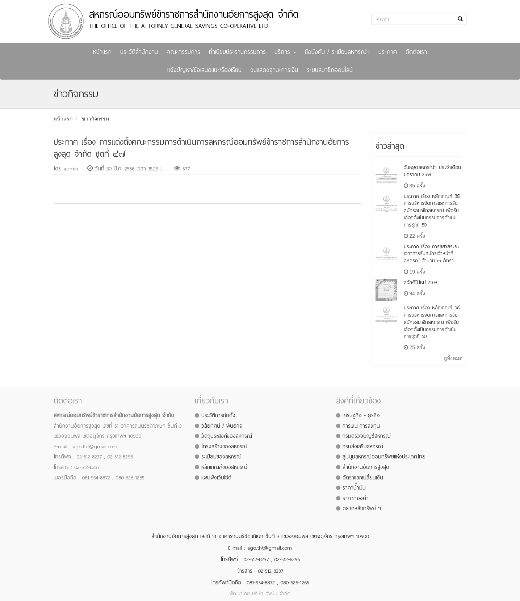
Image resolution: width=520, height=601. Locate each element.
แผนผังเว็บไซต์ (216, 477)
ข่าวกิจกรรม (95, 119)
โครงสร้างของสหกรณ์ (224, 446)
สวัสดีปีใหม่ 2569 (420, 282)
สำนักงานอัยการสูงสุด (366, 467)
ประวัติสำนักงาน (139, 52)
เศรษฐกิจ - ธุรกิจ (361, 415)
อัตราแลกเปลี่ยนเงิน (363, 477)
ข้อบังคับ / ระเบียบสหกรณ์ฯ (337, 52)
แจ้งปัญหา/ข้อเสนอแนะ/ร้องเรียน (204, 70)
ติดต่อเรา (416, 52)
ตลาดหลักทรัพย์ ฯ (362, 508)
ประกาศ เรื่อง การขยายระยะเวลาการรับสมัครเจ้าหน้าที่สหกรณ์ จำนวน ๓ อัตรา (431, 253)
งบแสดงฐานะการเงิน (274, 70)
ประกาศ (387, 52)
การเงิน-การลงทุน (361, 426)
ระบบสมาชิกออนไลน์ (330, 70)
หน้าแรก (102, 52)
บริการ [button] (285, 52)
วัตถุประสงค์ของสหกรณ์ (226, 436)
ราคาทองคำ (356, 498)
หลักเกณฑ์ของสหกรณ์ (224, 467)
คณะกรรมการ (183, 52)
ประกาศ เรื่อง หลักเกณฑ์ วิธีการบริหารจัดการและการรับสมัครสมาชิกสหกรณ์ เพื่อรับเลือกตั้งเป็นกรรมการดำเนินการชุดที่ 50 (432, 210)
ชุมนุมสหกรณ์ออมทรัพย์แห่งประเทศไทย (384, 456)
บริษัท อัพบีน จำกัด (271, 593)
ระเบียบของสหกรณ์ (221, 456)
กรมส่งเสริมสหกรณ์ (363, 446)
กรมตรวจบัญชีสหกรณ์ (367, 436)
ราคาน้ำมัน (354, 487)
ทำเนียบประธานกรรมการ (237, 52)
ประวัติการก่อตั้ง (218, 415)
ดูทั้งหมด (453, 358)
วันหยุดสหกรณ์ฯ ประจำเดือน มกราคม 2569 (432, 171)
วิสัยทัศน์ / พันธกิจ (222, 426)
